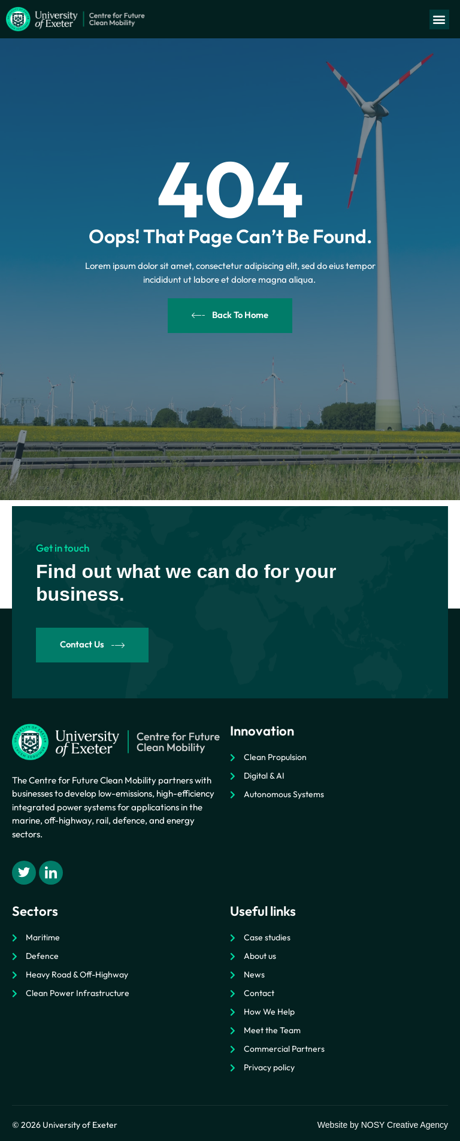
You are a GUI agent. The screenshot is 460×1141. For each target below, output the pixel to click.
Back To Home (230, 315)
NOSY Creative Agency (404, 1125)
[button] (439, 19)
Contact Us (92, 644)
